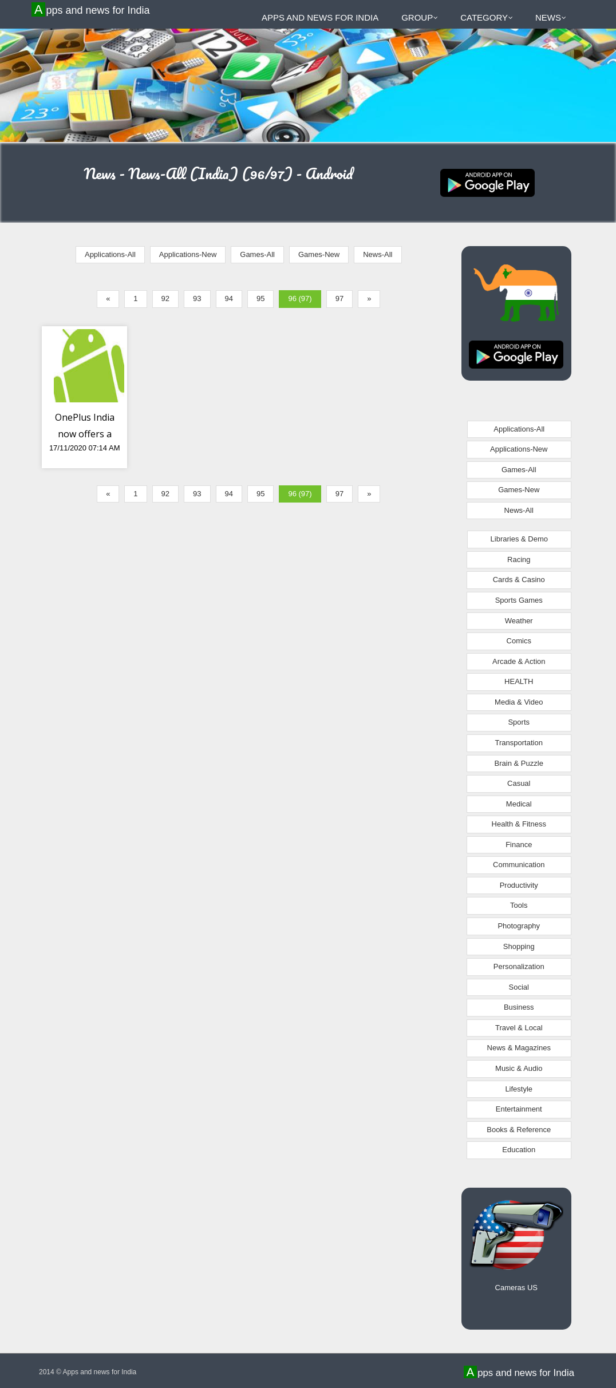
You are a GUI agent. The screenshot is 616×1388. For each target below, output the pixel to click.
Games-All (257, 254)
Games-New (318, 254)
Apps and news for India (92, 10)
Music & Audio (518, 1068)
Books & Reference (519, 1129)
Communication (518, 864)
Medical (519, 804)
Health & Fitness (519, 824)
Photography (518, 926)
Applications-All (110, 254)
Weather (519, 620)
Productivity (519, 885)
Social (519, 987)
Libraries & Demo (519, 539)
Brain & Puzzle (519, 763)
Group (419, 17)
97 (339, 298)
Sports (519, 722)
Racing (518, 559)
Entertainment (519, 1109)
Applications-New (187, 254)
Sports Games (519, 600)
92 (165, 298)
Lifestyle (518, 1089)
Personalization (518, 966)
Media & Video (519, 702)
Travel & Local (519, 1027)
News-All (377, 254)
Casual (518, 783)
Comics (519, 640)
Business (519, 1007)
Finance (519, 844)
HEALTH (518, 681)
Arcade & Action (519, 661)
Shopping (519, 946)
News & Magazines (519, 1047)
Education (518, 1149)
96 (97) (299, 298)
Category (486, 17)
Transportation (519, 742)
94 (229, 298)
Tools (518, 905)
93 (197, 298)
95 (260, 298)
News (550, 17)
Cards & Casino (519, 579)
